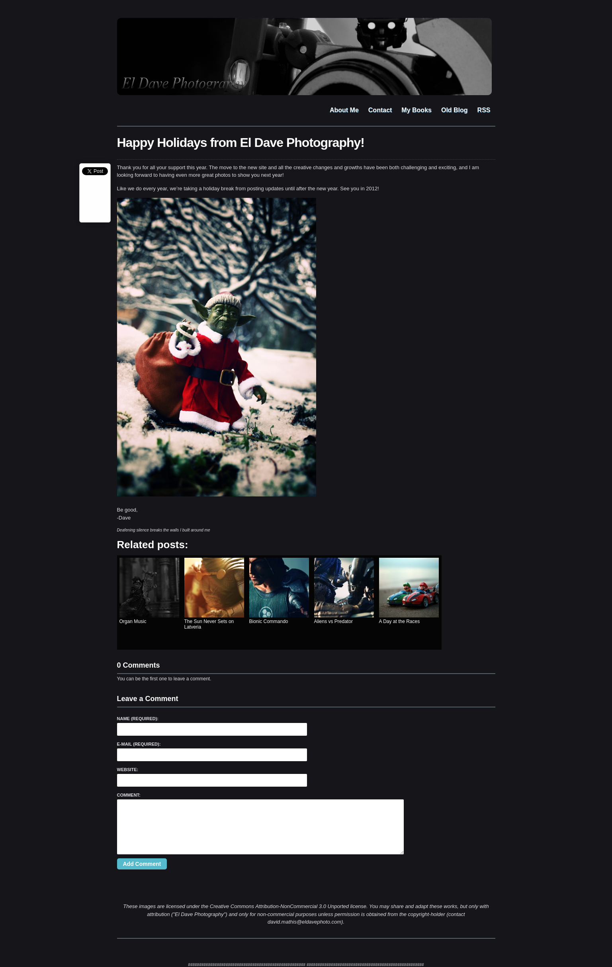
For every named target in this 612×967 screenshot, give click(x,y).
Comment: (129, 795)
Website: (128, 769)
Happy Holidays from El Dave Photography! (240, 142)
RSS (484, 110)
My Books (416, 110)
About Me (344, 110)
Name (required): (138, 718)
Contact (380, 110)
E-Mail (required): (139, 744)
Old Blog (454, 110)
